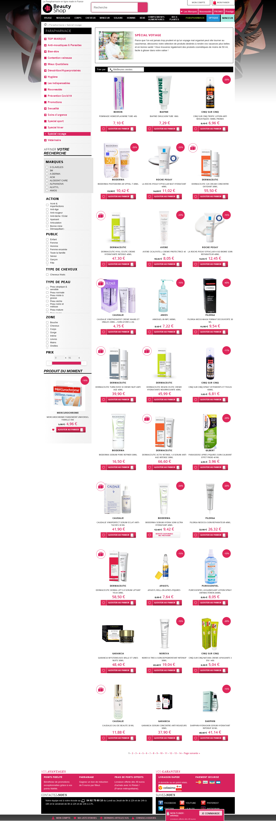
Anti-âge (54, 209)
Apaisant (54, 219)
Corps (53, 329)
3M (51, 170)
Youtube (191, 803)
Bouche (54, 322)
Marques (189, 11)
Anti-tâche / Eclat (58, 216)
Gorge (53, 332)
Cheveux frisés (57, 274)
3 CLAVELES (56, 167)
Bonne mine (56, 226)
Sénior (53, 256)
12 (171, 753)
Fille (52, 262)
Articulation (55, 222)
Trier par (101, 69)
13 (175, 753)
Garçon (54, 259)
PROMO (218, 11)
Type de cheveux (61, 269)
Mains (53, 342)
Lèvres (53, 339)
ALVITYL (54, 187)
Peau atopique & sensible (58, 288)
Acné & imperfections (57, 204)
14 (180, 753)
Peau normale (57, 292)
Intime (53, 335)
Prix (50, 352)
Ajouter (118, 129)
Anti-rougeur (56, 212)
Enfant (53, 239)
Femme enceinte (58, 249)
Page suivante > (192, 753)
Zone (50, 317)
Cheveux (54, 325)
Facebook (170, 803)
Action (52, 199)
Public (52, 234)
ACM (52, 177)
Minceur (227, 18)
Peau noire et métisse (57, 305)
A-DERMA (55, 173)
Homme (54, 246)
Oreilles (54, 345)
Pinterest (213, 803)
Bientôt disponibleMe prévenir (164, 535)
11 (166, 753)
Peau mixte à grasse (57, 296)
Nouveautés (205, 11)
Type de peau (58, 282)
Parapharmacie (56, 25)
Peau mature (56, 309)
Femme (54, 242)
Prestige (229, 11)
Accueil (45, 24)
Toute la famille (57, 252)
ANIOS (53, 190)
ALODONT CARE (59, 180)
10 (161, 753)
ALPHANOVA (57, 184)
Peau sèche (56, 301)
